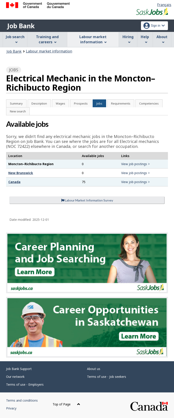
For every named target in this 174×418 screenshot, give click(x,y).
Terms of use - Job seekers (106, 376)
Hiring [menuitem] (128, 39)
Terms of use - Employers (25, 384)
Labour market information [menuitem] (93, 39)
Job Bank (21, 26)
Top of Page (66, 404)
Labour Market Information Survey (87, 200)
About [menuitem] (161, 39)
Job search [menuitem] (15, 39)
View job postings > (135, 164)
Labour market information (49, 51)
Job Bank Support (19, 369)
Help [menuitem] (145, 39)
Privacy (11, 408)
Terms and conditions (22, 400)
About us (93, 369)
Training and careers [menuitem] (47, 39)
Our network (15, 376)
